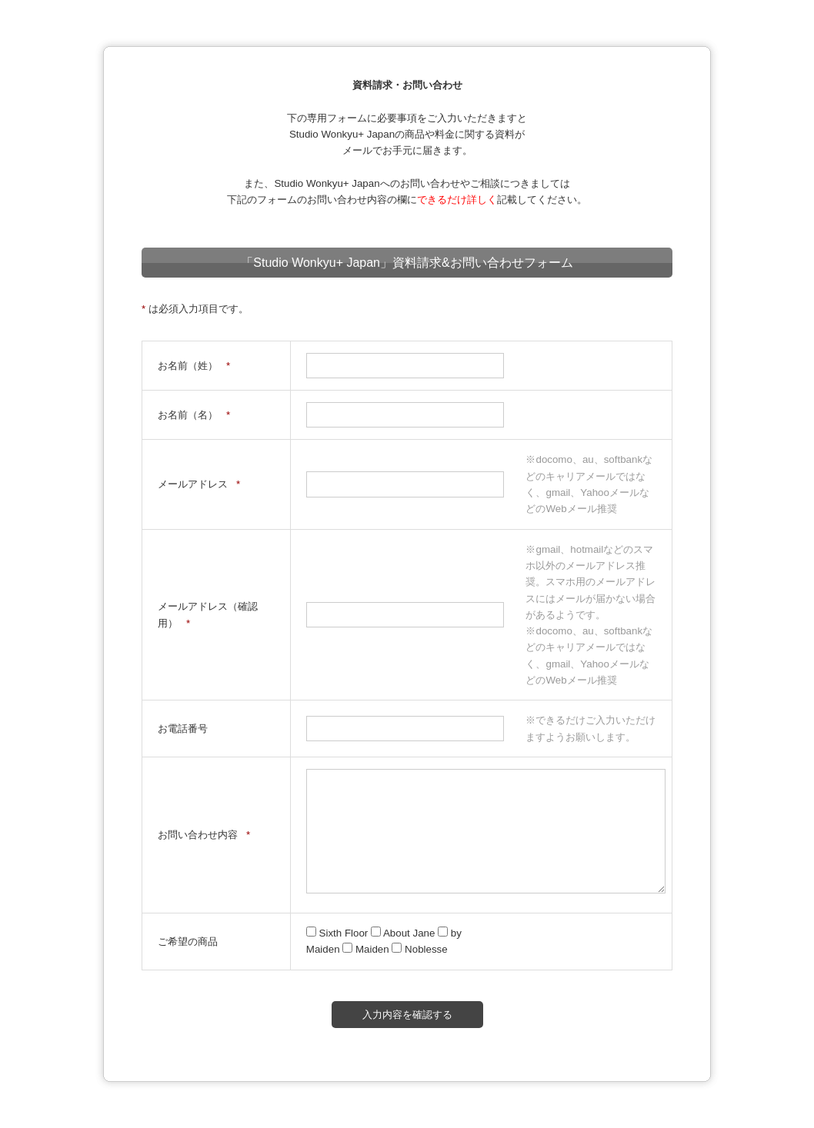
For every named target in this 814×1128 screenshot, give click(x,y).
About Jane (404, 933)
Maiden (367, 949)
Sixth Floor (338, 933)
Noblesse (419, 949)
